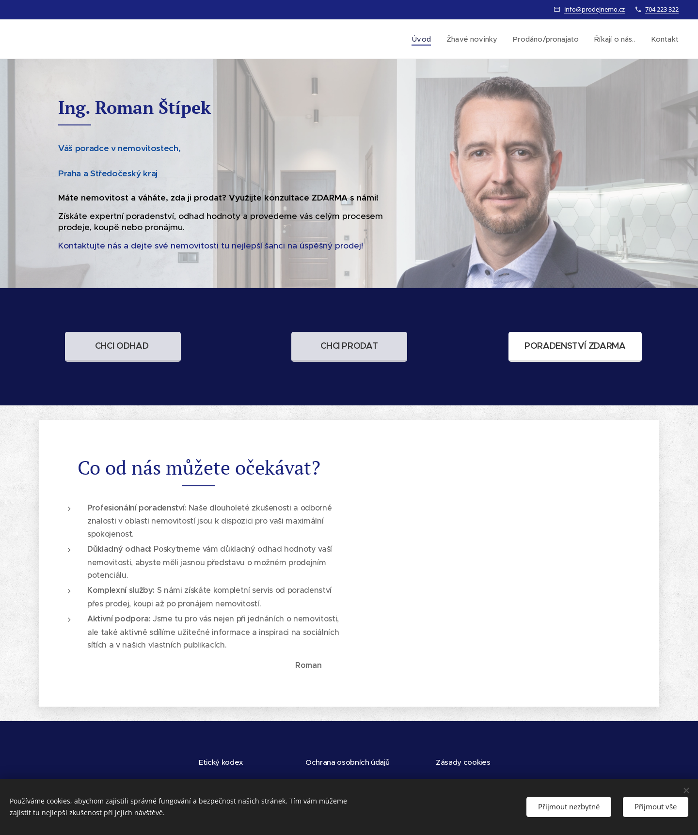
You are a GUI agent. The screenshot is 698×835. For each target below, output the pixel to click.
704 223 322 (662, 9)
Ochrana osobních (338, 762)
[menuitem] (422, 39)
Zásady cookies (463, 762)
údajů (380, 762)
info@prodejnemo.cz (594, 9)
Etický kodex (222, 762)
